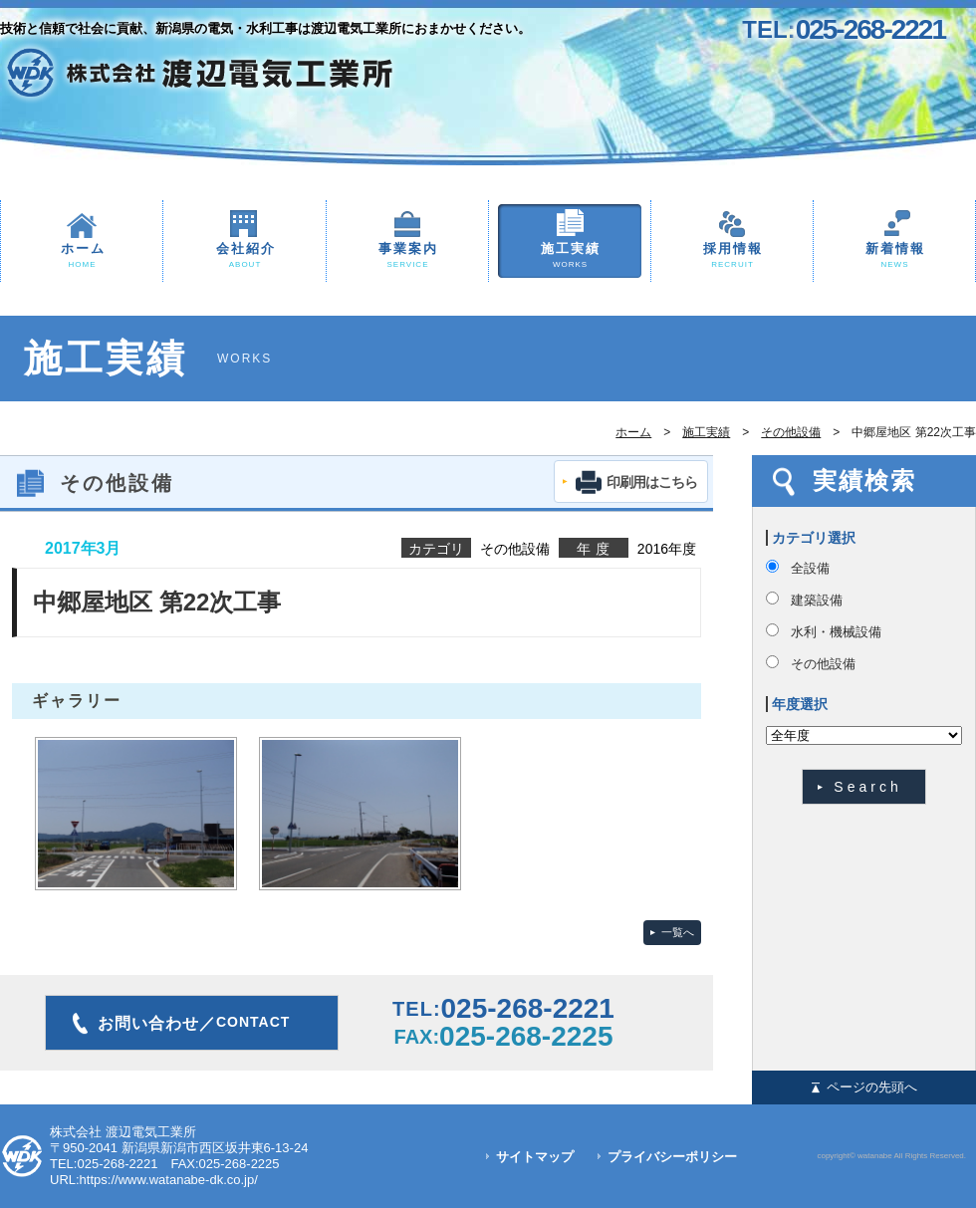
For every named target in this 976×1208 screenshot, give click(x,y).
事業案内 (407, 256)
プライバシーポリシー (672, 1156)
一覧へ (677, 932)
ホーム (81, 256)
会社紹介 (244, 256)
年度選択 (800, 704)
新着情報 (894, 256)
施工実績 (569, 256)
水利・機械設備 (836, 631)
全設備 (810, 568)
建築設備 (817, 600)
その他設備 (791, 432)
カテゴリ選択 (813, 538)
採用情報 (732, 256)
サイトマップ (535, 1156)
